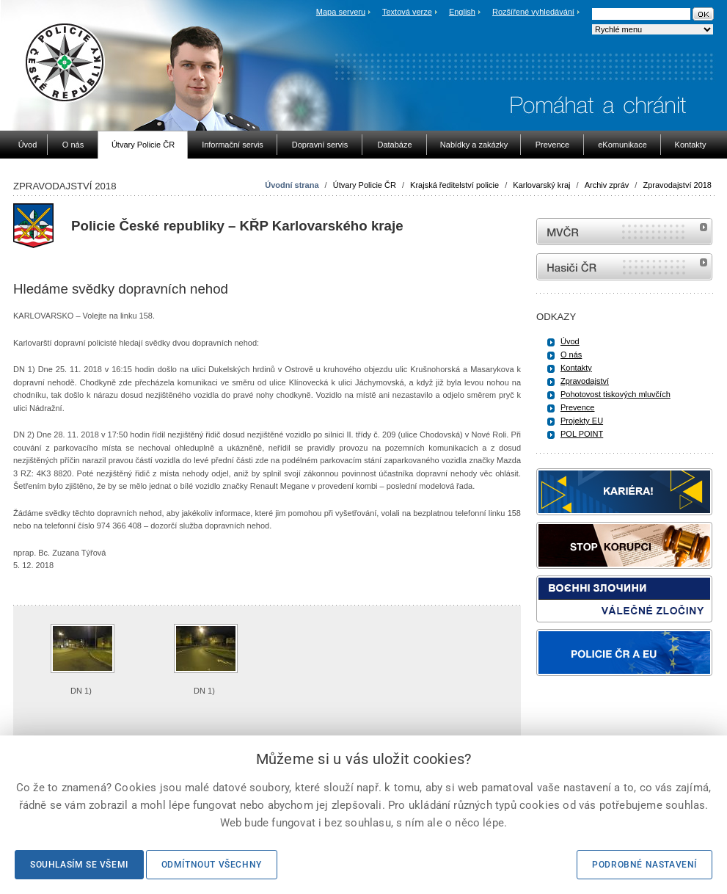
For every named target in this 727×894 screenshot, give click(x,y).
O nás (571, 354)
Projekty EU (581, 420)
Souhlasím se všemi (79, 865)
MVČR (624, 231)
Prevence (577, 407)
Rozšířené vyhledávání (533, 11)
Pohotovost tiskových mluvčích (615, 394)
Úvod (570, 341)
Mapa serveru (340, 11)
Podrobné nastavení (644, 865)
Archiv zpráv (607, 185)
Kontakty (576, 367)
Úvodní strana (291, 185)
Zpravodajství (584, 381)
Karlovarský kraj (541, 185)
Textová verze (407, 11)
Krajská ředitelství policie (454, 185)
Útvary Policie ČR (364, 185)
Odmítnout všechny (211, 865)
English (462, 11)
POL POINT (581, 433)
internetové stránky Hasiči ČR (624, 266)
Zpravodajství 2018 (677, 185)
